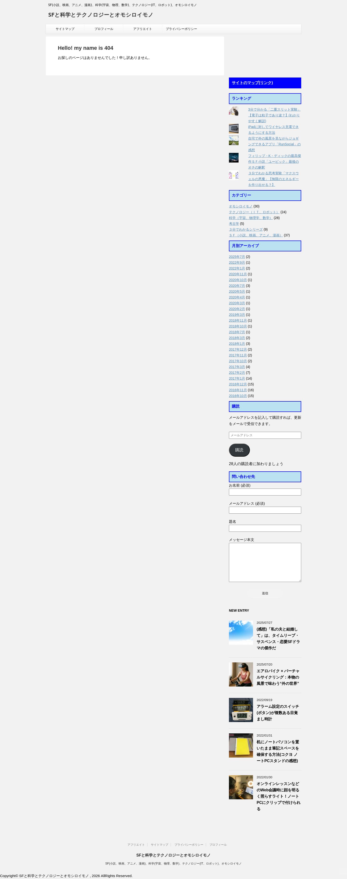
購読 (239, 450)
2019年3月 (237, 315)
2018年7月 (237, 332)
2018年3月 (237, 338)
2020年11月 (238, 274)
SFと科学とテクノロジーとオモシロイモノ (100, 15)
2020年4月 (237, 297)
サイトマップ (65, 29)
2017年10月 (238, 361)
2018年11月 (238, 320)
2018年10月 (238, 326)
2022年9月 (237, 262)
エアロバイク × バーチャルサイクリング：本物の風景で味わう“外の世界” (278, 677)
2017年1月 (237, 378)
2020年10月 (238, 280)
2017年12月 (238, 349)
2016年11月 (238, 390)
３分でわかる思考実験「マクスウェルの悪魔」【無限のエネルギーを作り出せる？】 (273, 179)
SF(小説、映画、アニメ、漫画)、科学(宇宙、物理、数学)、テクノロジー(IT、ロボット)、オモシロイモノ (173, 863)
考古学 (234, 224)
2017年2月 (237, 373)
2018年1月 (237, 344)
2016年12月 (238, 384)
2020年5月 (237, 291)
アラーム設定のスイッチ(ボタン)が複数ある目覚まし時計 (278, 712)
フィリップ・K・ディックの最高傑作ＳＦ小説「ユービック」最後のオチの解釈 (274, 161)
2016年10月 (238, 396)
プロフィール (103, 29)
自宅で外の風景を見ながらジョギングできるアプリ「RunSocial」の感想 (274, 144)
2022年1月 (237, 268)
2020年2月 (237, 309)
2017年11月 (238, 355)
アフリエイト (142, 29)
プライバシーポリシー (181, 29)
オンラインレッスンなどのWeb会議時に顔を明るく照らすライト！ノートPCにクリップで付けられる (278, 796)
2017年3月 (237, 367)
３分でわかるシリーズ (246, 229)
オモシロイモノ (241, 206)
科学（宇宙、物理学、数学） (251, 218)
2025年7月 (237, 257)
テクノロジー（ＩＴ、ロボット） (254, 212)
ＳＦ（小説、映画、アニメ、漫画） (256, 235)
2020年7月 (237, 286)
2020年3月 (237, 303)
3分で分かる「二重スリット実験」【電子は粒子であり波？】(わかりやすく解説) (274, 115)
